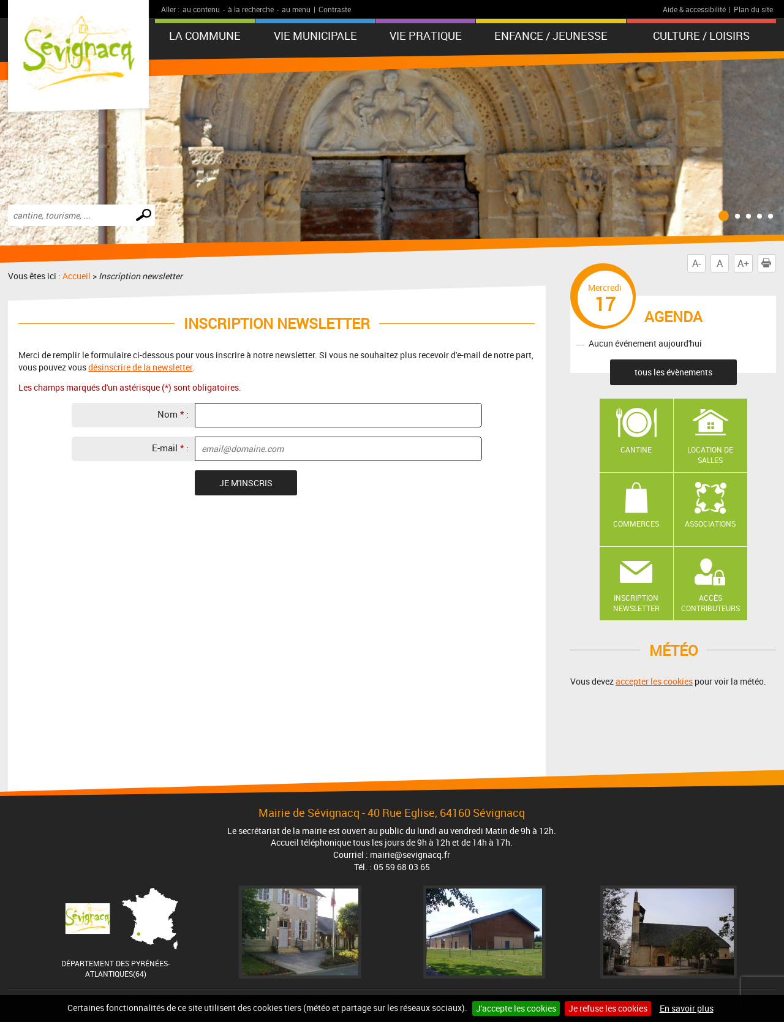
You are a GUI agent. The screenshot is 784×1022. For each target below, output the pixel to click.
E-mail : (170, 447)
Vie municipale (315, 35)
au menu (296, 9)
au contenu (201, 9)
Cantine (636, 449)
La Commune (205, 35)
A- (696, 263)
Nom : (173, 414)
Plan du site (753, 9)
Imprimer (768, 263)
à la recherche (251, 9)
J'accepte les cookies (516, 1008)
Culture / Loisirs (701, 35)
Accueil (76, 276)
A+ (743, 263)
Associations (710, 523)
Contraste (334, 9)
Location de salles (710, 455)
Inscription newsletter (636, 603)
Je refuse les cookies (607, 1008)
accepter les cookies (654, 681)
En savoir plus (687, 1008)
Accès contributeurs (710, 603)
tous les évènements (673, 372)
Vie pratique (426, 35)
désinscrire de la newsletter (140, 367)
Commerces (636, 523)
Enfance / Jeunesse (551, 35)
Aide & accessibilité (694, 9)
